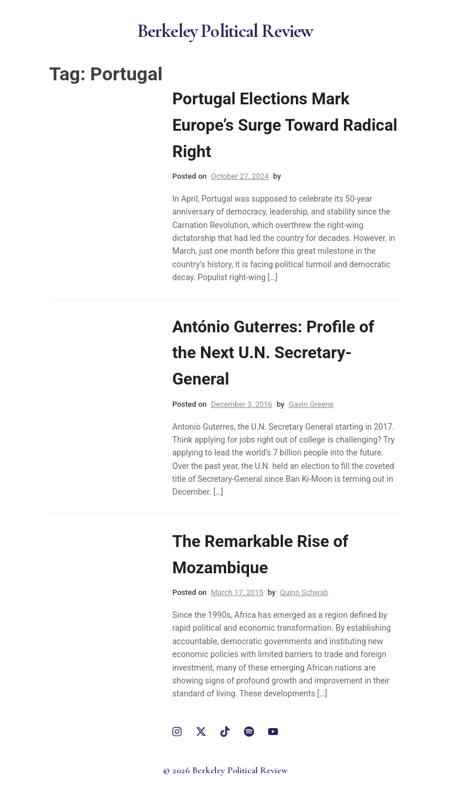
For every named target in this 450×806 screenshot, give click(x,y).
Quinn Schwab (304, 592)
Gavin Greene (311, 404)
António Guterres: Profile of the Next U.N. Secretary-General (273, 353)
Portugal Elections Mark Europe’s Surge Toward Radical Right (284, 125)
